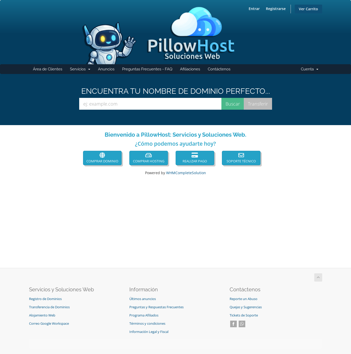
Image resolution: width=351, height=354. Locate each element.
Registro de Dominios (45, 299)
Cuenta (311, 70)
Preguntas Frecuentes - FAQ (147, 69)
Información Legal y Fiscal (148, 332)
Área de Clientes (47, 69)
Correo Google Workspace (49, 323)
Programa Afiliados (143, 315)
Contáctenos (219, 69)
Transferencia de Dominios (49, 307)
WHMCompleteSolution (186, 172)
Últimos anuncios (142, 299)
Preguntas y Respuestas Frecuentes (156, 307)
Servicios (82, 70)
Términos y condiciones (147, 323)
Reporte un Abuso (243, 299)
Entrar (254, 8)
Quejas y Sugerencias (246, 307)
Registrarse (276, 8)
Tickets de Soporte (244, 315)
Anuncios (106, 69)
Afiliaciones (190, 69)
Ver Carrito (308, 8)
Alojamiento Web (42, 315)
